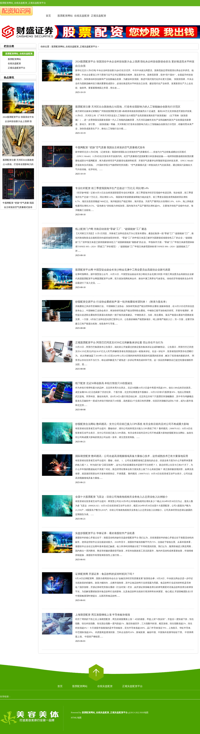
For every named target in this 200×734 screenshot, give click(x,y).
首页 (48, 15)
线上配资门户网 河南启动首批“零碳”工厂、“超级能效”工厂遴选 (111, 229)
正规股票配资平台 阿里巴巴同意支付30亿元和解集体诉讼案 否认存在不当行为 (119, 342)
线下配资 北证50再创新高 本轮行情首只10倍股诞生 (104, 383)
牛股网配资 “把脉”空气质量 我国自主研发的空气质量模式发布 (110, 147)
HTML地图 (76, 717)
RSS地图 (144, 712)
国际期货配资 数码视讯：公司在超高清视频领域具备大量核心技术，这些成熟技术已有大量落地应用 (131, 456)
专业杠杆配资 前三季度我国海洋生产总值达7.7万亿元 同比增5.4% (112, 188)
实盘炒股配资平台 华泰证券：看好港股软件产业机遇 (105, 533)
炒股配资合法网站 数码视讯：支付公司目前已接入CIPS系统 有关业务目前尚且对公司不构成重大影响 (132, 424)
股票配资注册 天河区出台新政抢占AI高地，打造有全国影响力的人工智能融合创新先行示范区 (127, 106)
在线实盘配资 (81, 15)
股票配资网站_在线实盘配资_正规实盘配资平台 (74, 46)
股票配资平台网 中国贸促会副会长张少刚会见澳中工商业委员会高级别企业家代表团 (122, 269)
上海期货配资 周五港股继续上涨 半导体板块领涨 (102, 614)
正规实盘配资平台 (16, 68)
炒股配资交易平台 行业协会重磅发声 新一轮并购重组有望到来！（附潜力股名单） (121, 301)
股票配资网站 (65, 15)
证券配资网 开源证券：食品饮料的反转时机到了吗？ (105, 574)
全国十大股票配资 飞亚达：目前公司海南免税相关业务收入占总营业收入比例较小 (121, 496)
